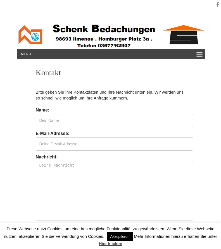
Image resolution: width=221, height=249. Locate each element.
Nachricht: (47, 157)
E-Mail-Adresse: (53, 133)
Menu (26, 54)
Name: (42, 110)
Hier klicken (110, 243)
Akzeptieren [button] (120, 236)
